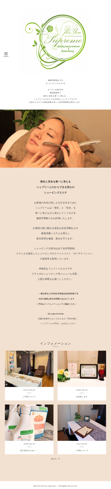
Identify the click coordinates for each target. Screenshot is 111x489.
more (55, 458)
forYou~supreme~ (49, 486)
